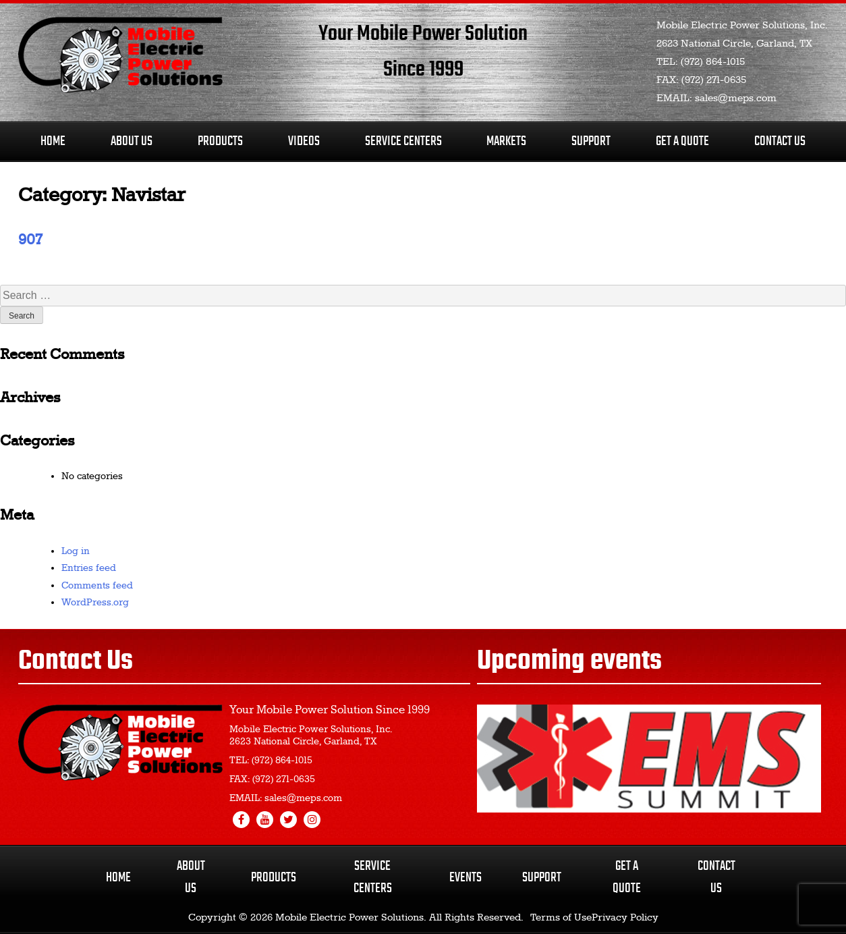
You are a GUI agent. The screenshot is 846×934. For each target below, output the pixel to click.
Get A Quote (682, 141)
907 (30, 240)
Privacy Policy (625, 918)
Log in (75, 551)
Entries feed (88, 568)
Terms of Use (561, 918)
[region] (649, 759)
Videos (304, 141)
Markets (506, 141)
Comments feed (97, 586)
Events (465, 877)
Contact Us (780, 141)
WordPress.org (95, 603)
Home (52, 141)
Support (591, 141)
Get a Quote (627, 877)
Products (220, 141)
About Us (131, 141)
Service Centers (403, 141)
